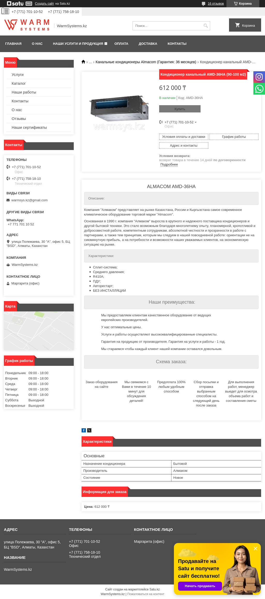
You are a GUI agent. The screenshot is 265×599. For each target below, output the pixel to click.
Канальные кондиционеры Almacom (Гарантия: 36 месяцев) (146, 62)
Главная (13, 44)
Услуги (18, 74)
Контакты (177, 44)
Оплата (121, 44)
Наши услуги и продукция (78, 44)
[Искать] (205, 25)
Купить (179, 109)
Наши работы (24, 92)
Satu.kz (154, 589)
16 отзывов (216, 3)
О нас (37, 44)
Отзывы (19, 118)
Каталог (19, 83)
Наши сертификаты (29, 127)
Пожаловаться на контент (145, 594)
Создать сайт (44, 3)
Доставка (148, 44)
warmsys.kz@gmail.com (29, 200)
